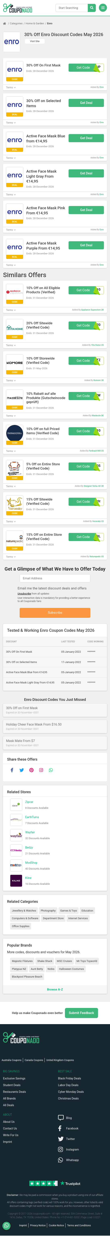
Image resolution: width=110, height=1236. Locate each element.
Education (87, 910)
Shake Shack (44, 961)
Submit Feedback (81, 1013)
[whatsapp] (51, 770)
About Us (9, 1122)
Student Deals (12, 1085)
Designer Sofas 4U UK (94, 486)
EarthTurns (32, 817)
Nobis (51, 969)
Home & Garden (35, 23)
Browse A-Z (55, 990)
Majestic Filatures (22, 961)
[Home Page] (6, 23)
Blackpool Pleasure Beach (27, 977)
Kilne (28, 878)
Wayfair (30, 832)
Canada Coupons (34, 1060)
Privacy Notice (38, 1225)
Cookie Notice (56, 1225)
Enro (49, 23)
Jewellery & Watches (24, 910)
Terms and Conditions (79, 1225)
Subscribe (55, 613)
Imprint (7, 1142)
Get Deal (86, 103)
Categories (16, 23)
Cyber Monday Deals (71, 1092)
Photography (48, 910)
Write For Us (10, 1135)
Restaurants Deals (14, 1092)
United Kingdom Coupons (60, 1060)
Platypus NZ (19, 969)
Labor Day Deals (68, 1085)
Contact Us (10, 1128)
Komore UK (99, 380)
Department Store (53, 918)
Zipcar (29, 802)
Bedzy (29, 847)
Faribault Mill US (96, 451)
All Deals (8, 1105)
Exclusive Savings (14, 1078)
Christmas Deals (68, 1098)
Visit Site (35, 41)
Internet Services (78, 918)
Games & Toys (68, 910)
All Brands (9, 1098)
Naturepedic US (97, 556)
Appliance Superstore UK (92, 310)
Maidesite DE (98, 415)
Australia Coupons (11, 1060)
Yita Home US (97, 345)
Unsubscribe (24, 593)
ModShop (31, 863)
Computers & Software (25, 918)
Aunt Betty (37, 969)
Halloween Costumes (71, 969)
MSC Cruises (64, 961)
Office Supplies (20, 926)
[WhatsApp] (8, 1226)
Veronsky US (98, 521)
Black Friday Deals (69, 1078)
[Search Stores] (92, 8)
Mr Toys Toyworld (87, 961)
